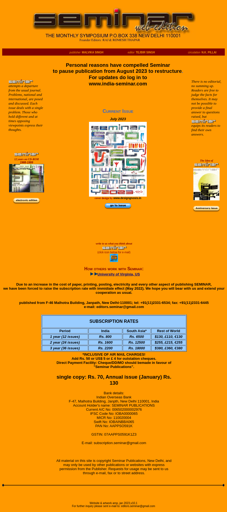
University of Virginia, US (118, 274)
